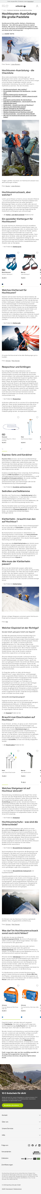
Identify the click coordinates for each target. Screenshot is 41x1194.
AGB (3, 1189)
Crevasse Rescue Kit (20, 509)
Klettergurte (17, 246)
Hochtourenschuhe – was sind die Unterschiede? (19, 114)
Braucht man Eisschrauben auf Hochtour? (17, 110)
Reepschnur (17, 399)
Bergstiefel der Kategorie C (22, 848)
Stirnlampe (16, 957)
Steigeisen (16, 818)
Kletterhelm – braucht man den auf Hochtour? (18, 105)
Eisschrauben (10, 745)
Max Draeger (16, 361)
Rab (7, 622)
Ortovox (8, 361)
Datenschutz (18, 1189)
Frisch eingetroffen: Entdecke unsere (17, 1)
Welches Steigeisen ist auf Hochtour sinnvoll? (18, 112)
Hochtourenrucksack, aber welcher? (15, 89)
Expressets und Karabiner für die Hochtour (17, 100)
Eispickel (9, 713)
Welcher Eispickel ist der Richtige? (14, 108)
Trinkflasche (8, 1024)
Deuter (8, 186)
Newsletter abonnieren (11, 1105)
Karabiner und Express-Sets (22, 487)
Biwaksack (27, 1040)
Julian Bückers (15, 64)
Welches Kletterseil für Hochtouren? (15, 94)
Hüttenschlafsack (7, 949)
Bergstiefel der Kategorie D (22, 871)
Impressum (9, 1189)
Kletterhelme (17, 584)
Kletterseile (16, 323)
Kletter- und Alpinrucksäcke (15, 215)
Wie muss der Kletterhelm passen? (14, 107)
